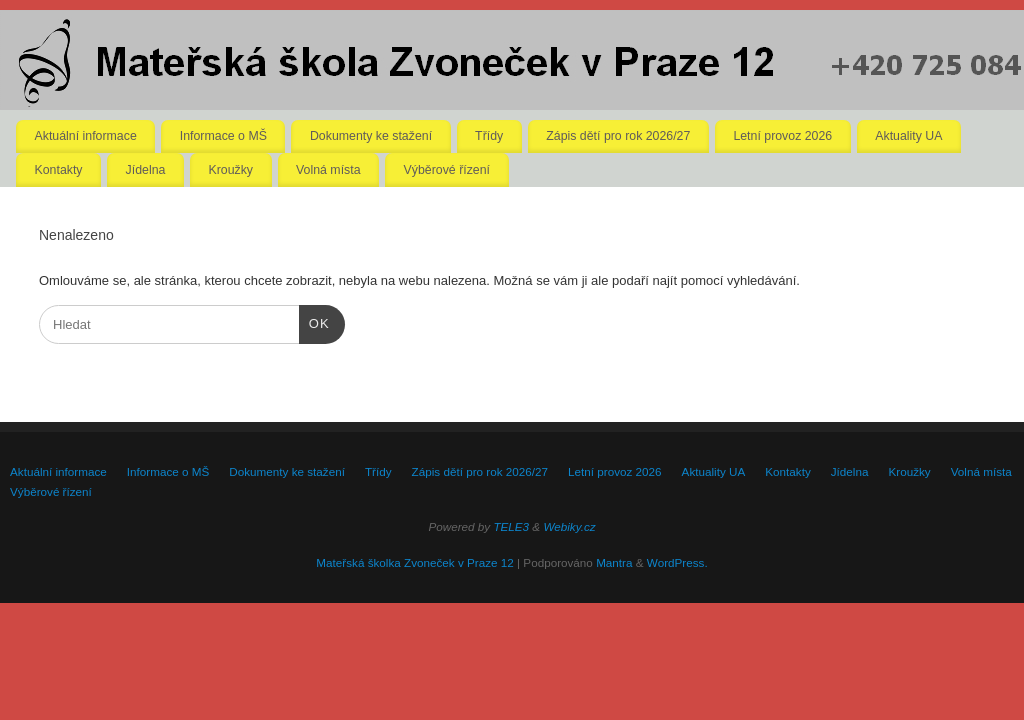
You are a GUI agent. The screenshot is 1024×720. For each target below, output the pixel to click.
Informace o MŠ (223, 136)
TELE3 (511, 526)
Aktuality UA (908, 136)
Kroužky (230, 170)
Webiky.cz (569, 526)
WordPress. (677, 562)
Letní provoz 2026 (782, 136)
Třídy (489, 136)
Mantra (614, 562)
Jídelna (146, 170)
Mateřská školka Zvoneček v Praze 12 (414, 562)
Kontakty (59, 170)
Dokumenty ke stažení (371, 136)
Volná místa (328, 170)
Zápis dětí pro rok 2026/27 (618, 136)
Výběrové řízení (447, 170)
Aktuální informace (86, 136)
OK (314, 321)
